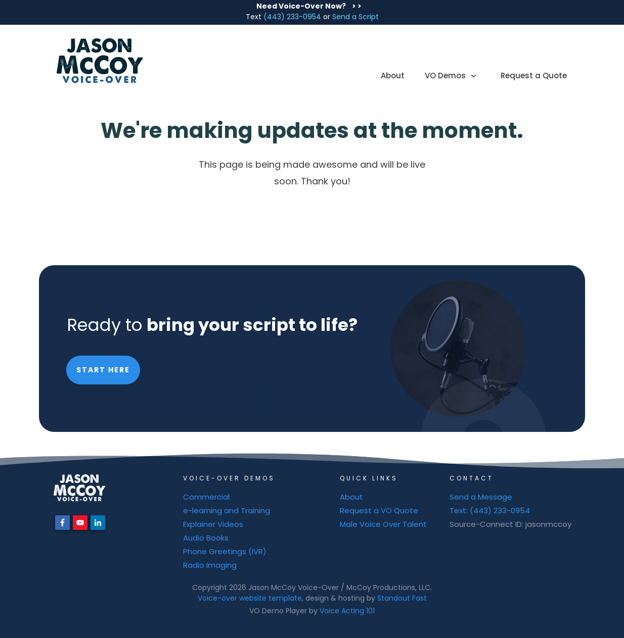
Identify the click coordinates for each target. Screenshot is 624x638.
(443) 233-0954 (292, 17)
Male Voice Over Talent (383, 524)
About (351, 497)
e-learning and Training (226, 510)
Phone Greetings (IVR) (224, 551)
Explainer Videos (213, 524)
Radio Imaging (210, 565)
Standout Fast (402, 598)
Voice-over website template (250, 598)
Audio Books (206, 537)
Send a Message (481, 497)
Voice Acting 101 (347, 611)
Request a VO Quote (379, 510)
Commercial (206, 497)
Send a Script (355, 17)
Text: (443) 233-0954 (490, 510)
